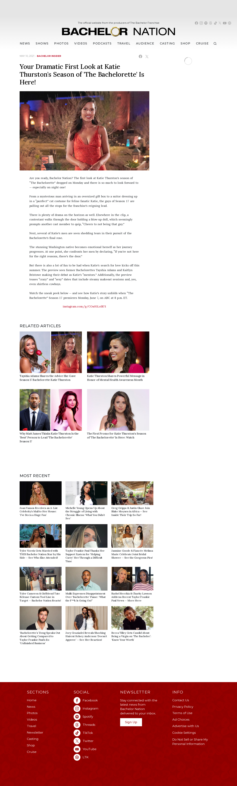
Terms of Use (182, 713)
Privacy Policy (182, 707)
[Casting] (167, 43)
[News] (25, 43)
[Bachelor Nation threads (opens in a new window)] (210, 23)
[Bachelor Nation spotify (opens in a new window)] (205, 23)
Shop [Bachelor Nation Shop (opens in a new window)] (185, 43)
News (31, 707)
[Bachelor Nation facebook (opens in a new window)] (196, 23)
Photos (61, 43)
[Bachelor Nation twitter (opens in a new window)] (220, 23)
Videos (80, 43)
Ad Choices (181, 719)
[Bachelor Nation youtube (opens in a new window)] (224, 23)
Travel (123, 43)
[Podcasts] (102, 43)
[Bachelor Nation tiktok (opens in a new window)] (215, 23)
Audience (145, 43)
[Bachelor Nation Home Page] (118, 29)
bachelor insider (49, 56)
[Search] (216, 43)
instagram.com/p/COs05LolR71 (84, 306)
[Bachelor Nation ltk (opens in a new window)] (95, 757)
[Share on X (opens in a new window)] (147, 56)
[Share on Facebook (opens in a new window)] (140, 56)
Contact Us (180, 700)
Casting (32, 739)
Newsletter (35, 732)
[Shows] (42, 43)
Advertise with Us (185, 726)
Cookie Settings (184, 733)
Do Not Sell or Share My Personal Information (190, 742)
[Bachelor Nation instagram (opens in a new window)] (201, 23)
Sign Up (131, 722)
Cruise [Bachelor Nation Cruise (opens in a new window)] (202, 43)
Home (31, 700)
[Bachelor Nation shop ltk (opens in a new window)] (229, 23)
